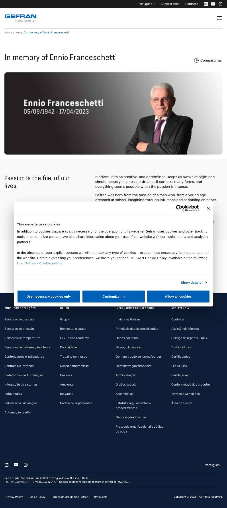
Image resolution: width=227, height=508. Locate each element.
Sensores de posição (19, 319)
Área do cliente (181, 403)
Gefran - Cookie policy (43, 263)
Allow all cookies (178, 296)
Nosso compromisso (74, 366)
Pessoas (66, 375)
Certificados (179, 375)
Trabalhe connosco (73, 357)
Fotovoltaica (13, 394)
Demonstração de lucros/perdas (139, 357)
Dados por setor (127, 338)
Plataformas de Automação (23, 375)
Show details (191, 282)
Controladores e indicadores (24, 357)
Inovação (66, 394)
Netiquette (101, 496)
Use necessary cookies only (48, 296)
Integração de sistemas (20, 384)
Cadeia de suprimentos (76, 403)
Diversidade (68, 347)
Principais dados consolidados (137, 329)
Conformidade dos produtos (190, 384)
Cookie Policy (37, 496)
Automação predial (17, 412)
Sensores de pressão (19, 329)
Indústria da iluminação (20, 403)
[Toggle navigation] (220, 18)
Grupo (64, 319)
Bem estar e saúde (73, 329)
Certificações (180, 357)
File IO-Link (179, 366)
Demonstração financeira (134, 366)
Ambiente (67, 384)
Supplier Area (170, 4)
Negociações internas (131, 417)
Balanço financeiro (129, 347)
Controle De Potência (19, 366)
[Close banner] (208, 208)
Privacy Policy (14, 496)
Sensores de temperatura (22, 338)
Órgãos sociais (126, 384)
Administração (126, 375)
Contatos (191, 4)
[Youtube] (212, 4)
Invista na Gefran (128, 319)
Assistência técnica (185, 329)
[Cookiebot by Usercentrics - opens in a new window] (179, 208)
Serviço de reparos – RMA (189, 338)
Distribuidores (181, 347)
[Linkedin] (204, 4)
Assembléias (124, 394)
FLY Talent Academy (74, 338)
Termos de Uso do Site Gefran (69, 496)
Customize (114, 296)
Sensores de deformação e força (27, 347)
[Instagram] (219, 4)
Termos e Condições (185, 394)
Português (144, 4)
